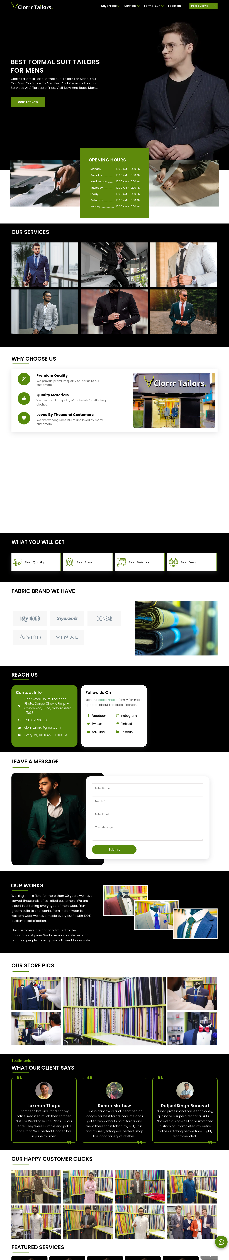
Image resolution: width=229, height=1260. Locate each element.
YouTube (95, 732)
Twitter (94, 724)
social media (108, 700)
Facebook (96, 716)
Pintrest (123, 724)
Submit (114, 849)
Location (176, 6)
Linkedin (124, 732)
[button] (28, 102)
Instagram (126, 716)
